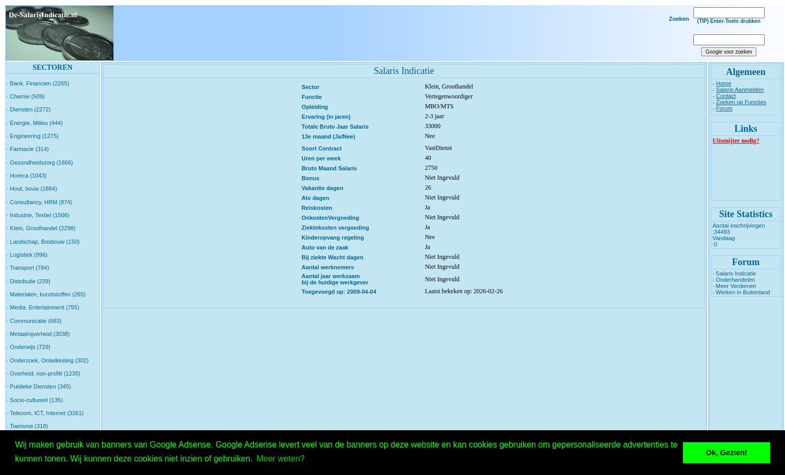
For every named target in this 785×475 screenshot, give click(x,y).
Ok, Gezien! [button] (726, 452)
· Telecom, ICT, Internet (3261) (45, 413)
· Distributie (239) (28, 281)
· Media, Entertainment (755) (43, 307)
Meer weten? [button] (281, 458)
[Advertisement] (399, 33)
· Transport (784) (28, 268)
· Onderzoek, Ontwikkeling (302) (47, 360)
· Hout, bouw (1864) (32, 188)
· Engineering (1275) (33, 136)
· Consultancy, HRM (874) (39, 202)
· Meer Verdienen (734, 286)
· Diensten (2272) (28, 109)
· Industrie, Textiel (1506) (38, 215)
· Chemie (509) (26, 96)
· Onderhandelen (734, 280)
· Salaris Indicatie (734, 273)
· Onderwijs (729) (28, 347)
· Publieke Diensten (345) (39, 386)
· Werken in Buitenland (741, 292)
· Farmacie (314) (28, 149)
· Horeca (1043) (26, 175)
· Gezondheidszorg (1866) (40, 162)
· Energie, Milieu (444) (35, 123)
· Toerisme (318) (27, 426)
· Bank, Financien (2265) (38, 83)
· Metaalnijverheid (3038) (38, 334)
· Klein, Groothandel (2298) (41, 228)
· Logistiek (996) (27, 255)
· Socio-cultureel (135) (35, 400)
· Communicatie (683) (34, 321)
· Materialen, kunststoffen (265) (46, 294)
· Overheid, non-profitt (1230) (43, 373)
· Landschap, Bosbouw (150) (43, 242)
